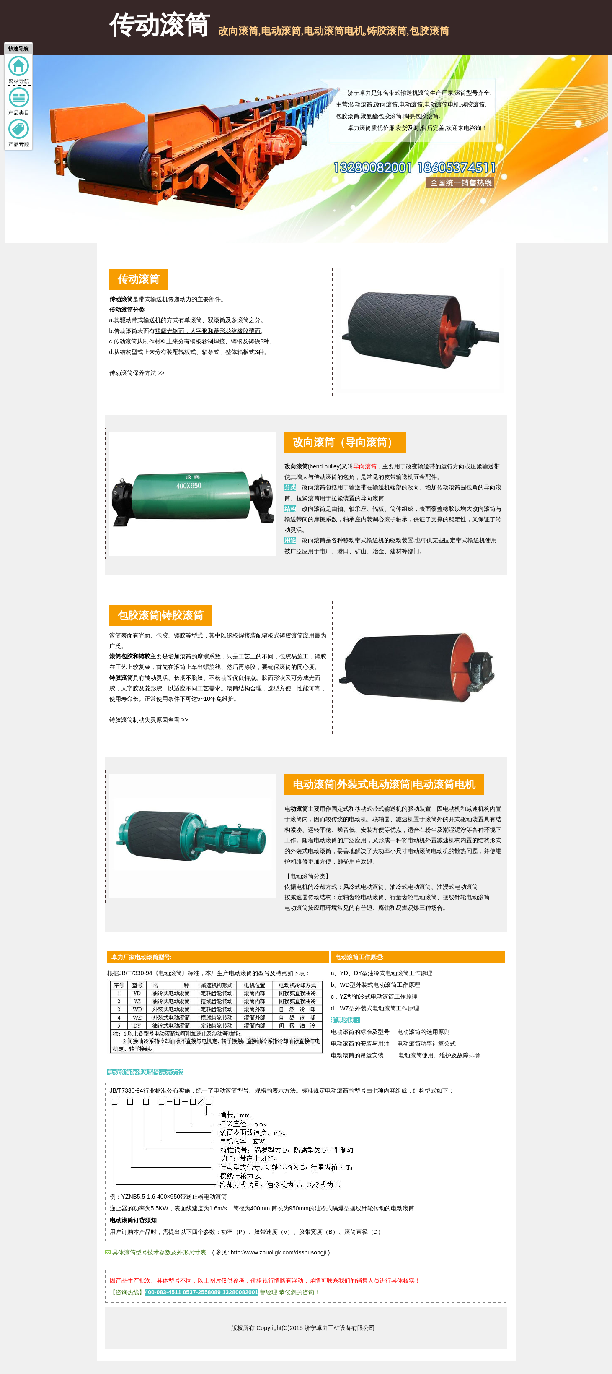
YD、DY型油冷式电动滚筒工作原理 (386, 973)
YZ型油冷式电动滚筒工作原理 (379, 996)
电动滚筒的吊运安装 (357, 1055)
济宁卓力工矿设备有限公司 (340, 1328)
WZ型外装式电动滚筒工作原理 (379, 1008)
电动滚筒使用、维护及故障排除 (439, 1055)
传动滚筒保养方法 (132, 373)
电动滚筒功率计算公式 (426, 1043)
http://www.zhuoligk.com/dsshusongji (279, 1252)
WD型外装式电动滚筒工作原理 (380, 984)
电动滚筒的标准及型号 (360, 1031)
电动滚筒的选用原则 (420, 1031)
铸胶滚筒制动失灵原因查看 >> (148, 719)
